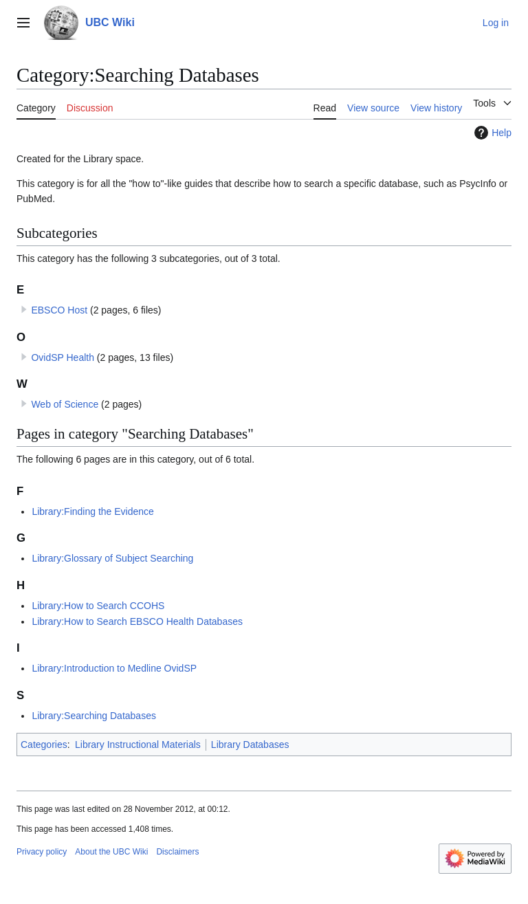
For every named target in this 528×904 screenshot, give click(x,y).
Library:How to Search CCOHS (98, 605)
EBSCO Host (59, 310)
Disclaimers (177, 852)
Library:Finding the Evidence (92, 511)
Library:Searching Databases (94, 715)
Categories (44, 744)
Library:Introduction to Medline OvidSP (114, 668)
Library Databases (250, 744)
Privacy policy (41, 852)
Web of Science (64, 404)
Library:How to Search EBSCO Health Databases (137, 621)
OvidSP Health (62, 357)
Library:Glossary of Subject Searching (112, 558)
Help (491, 133)
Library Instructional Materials (138, 744)
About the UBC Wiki (111, 852)
